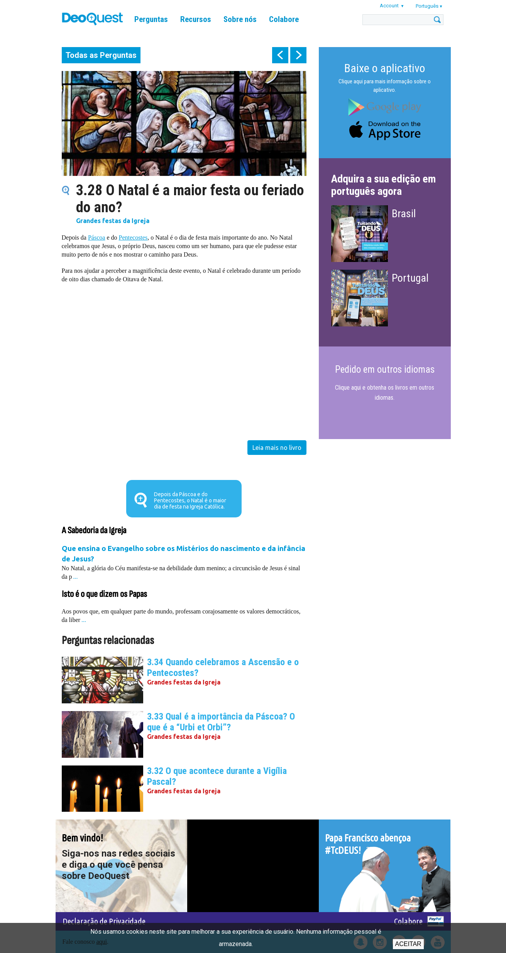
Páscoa (96, 237)
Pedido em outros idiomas (385, 369)
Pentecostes (132, 237)
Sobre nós (240, 19)
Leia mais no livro (276, 447)
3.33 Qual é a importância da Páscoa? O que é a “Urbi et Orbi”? (221, 722)
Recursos (195, 19)
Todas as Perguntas (101, 55)
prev (280, 55)
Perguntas (151, 19)
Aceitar (408, 944)
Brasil (404, 213)
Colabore (284, 19)
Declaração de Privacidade (104, 921)
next (298, 55)
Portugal (410, 278)
